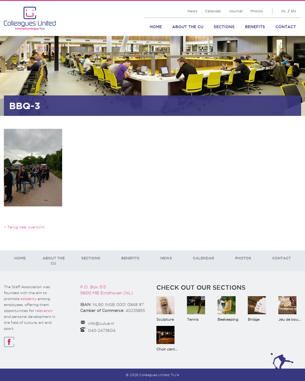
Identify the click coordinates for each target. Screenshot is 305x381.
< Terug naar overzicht (24, 227)
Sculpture (165, 319)
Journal (236, 11)
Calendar (213, 11)
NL (283, 11)
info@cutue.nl (101, 324)
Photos (256, 11)
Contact (285, 27)
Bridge (253, 319)
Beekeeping (227, 319)
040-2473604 (101, 330)
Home (156, 27)
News (192, 11)
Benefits (255, 27)
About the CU (187, 27)
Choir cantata (168, 349)
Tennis (193, 319)
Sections (224, 27)
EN (293, 11)
